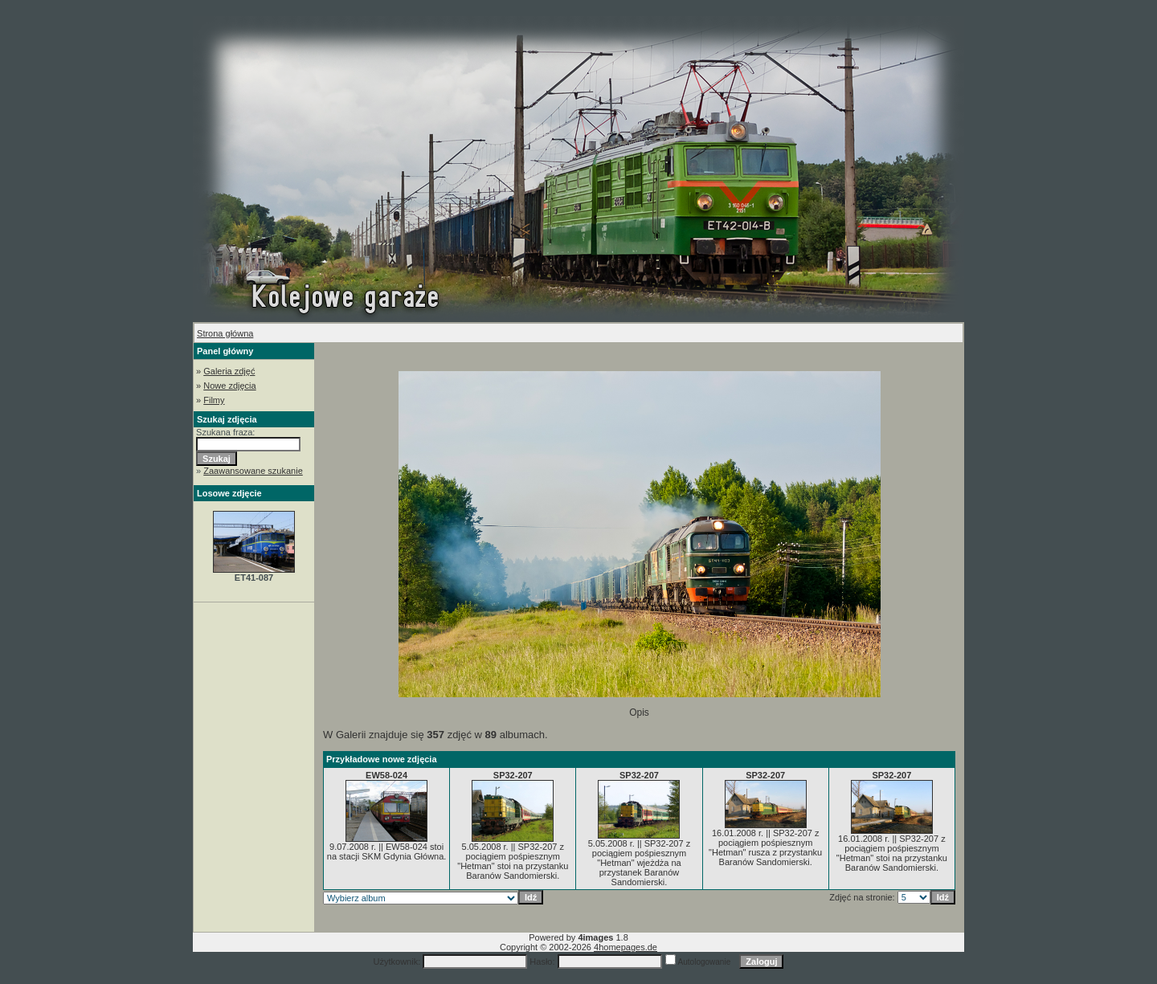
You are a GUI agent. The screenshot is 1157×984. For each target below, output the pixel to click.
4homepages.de (625, 947)
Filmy (213, 400)
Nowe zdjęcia (229, 385)
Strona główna (225, 333)
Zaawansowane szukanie (253, 471)
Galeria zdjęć (229, 371)
